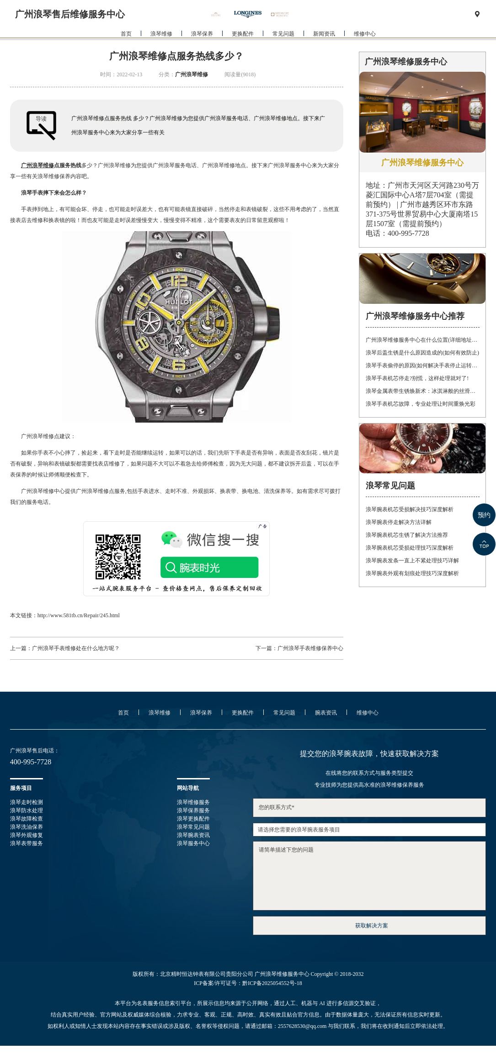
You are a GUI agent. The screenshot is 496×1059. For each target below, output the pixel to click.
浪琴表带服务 (26, 843)
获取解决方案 (371, 925)
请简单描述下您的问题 (369, 876)
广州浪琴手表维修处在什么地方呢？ (76, 648)
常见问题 (283, 50)
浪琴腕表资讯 (193, 835)
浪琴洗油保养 (26, 827)
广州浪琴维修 (191, 74)
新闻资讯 (324, 50)
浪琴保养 (202, 50)
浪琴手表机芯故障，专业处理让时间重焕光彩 (420, 404)
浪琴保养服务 (193, 810)
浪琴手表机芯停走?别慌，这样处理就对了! (417, 378)
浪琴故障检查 (26, 818)
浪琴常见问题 (193, 827)
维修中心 (365, 50)
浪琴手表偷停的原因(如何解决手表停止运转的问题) (423, 365)
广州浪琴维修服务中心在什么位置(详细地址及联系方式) (423, 340)
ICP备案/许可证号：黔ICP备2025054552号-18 (248, 983)
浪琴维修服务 (193, 802)
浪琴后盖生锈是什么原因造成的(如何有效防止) (422, 352)
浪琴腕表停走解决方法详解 (399, 522)
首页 (126, 50)
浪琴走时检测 (26, 802)
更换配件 (243, 50)
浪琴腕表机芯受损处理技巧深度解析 (409, 548)
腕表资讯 (326, 713)
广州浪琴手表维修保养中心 (310, 648)
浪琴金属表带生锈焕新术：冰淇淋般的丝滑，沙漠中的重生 (423, 391)
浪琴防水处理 (26, 810)
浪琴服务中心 (193, 843)
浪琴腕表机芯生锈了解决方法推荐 (407, 535)
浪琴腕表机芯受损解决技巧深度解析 (409, 509)
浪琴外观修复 (26, 835)
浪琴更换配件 (193, 818)
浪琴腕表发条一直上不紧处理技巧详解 (412, 560)
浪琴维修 (161, 50)
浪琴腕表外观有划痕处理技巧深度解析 (412, 573)
